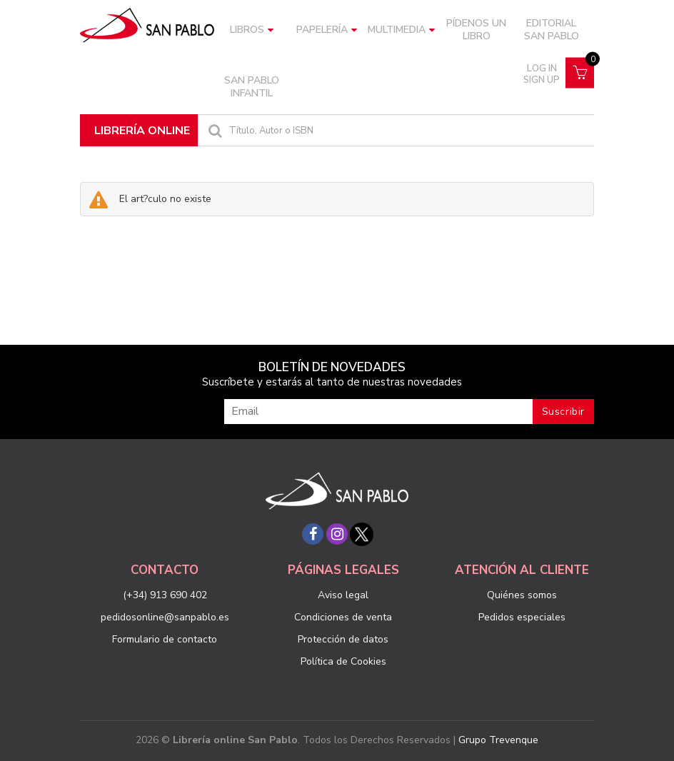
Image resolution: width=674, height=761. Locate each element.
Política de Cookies (343, 661)
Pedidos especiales (521, 617)
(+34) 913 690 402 (165, 595)
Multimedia (401, 29)
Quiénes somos (522, 595)
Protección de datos (343, 639)
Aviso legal (343, 595)
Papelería (326, 29)
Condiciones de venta (343, 617)
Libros (251, 29)
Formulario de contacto (164, 639)
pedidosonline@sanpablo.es (165, 617)
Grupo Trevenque (498, 740)
